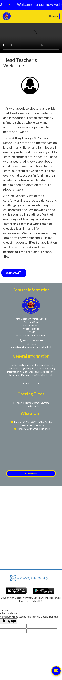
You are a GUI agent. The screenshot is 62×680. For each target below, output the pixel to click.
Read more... (11, 272)
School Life (37, 601)
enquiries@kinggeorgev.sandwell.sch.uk (31, 347)
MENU (54, 16)
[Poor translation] (12, 621)
